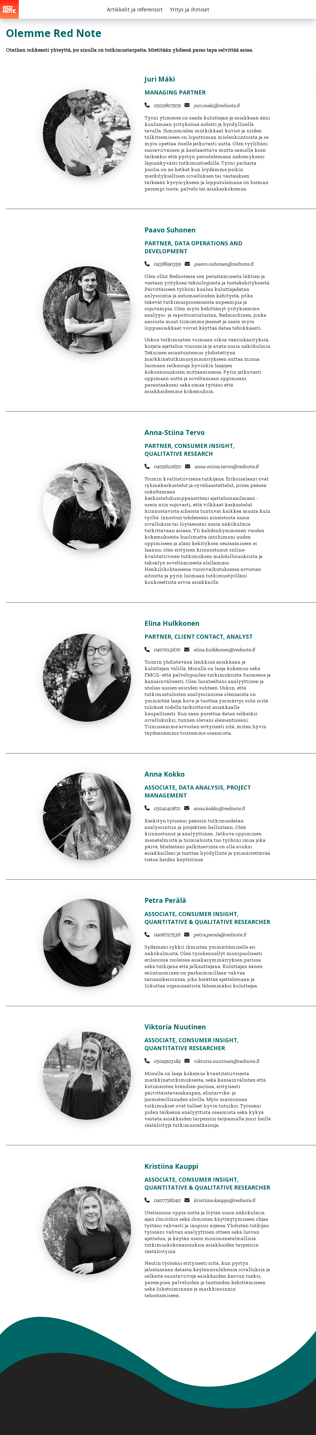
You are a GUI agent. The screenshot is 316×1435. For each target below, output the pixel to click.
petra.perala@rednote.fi (219, 934)
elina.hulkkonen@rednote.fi (223, 649)
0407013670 (166, 649)
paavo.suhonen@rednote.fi (223, 264)
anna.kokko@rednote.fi (218, 808)
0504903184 (166, 1061)
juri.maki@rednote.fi (216, 105)
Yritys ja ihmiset (189, 9)
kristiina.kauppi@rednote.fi (224, 1200)
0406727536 (166, 934)
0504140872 (166, 808)
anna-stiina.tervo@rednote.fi (225, 466)
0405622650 (166, 466)
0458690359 (166, 264)
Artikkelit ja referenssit (135, 9)
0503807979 (166, 105)
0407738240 (166, 1200)
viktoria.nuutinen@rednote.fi (226, 1061)
